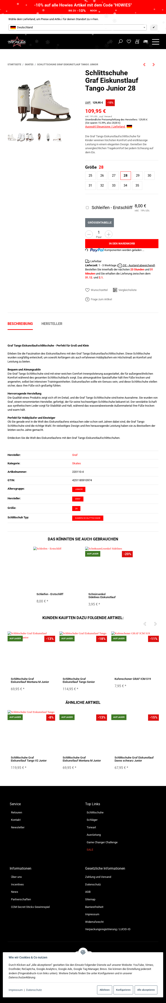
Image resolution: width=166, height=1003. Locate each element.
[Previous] (144, 624)
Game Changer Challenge (102, 842)
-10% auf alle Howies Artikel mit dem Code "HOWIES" (83, 5)
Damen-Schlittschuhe (88, 518)
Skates (76, 463)
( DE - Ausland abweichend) (136, 266)
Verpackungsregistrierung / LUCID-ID (108, 929)
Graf (78, 499)
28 (76, 508)
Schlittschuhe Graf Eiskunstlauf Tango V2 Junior (29, 759)
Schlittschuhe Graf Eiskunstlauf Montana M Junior (30, 680)
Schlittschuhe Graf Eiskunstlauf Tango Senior (79, 680)
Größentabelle (100, 222)
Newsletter (17, 827)
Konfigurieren (123, 989)
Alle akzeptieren (146, 989)
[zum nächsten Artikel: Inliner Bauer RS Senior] (154, 64)
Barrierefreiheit (94, 907)
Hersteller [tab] (52, 324)
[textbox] (78, 27)
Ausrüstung (94, 834)
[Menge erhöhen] (108, 234)
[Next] (155, 624)
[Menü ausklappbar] (155, 41)
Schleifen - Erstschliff (50, 594)
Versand (108, 116)
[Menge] (98, 232)
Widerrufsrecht (94, 921)
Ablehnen (105, 989)
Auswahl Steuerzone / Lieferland (108, 126)
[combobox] (77, 27)
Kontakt (16, 819)
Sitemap (90, 899)
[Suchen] (120, 41)
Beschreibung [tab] (20, 324)
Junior (79, 489)
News (14, 891)
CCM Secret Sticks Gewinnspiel (30, 907)
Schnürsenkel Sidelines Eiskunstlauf (102, 595)
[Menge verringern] (89, 234)
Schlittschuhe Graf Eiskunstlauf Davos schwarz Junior (134, 759)
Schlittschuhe (95, 812)
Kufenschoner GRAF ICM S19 (133, 678)
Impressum (16, 990)
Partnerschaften (21, 899)
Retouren (16, 812)
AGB (88, 891)
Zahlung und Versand (98, 876)
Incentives (17, 884)
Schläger (92, 819)
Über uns (16, 876)
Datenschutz (34, 990)
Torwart (91, 827)
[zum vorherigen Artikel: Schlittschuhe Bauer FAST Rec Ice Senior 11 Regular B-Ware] (144, 64)
